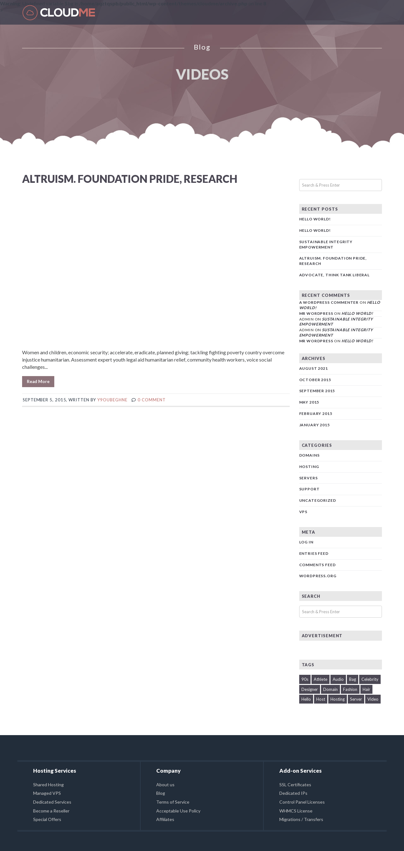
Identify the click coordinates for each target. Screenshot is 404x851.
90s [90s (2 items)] (304, 679)
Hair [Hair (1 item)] (366, 689)
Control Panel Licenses (302, 802)
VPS (303, 511)
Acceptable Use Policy (178, 810)
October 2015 (315, 379)
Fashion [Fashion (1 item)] (350, 689)
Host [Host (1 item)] (320, 699)
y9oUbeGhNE (112, 399)
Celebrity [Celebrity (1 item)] (369, 679)
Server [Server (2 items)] (356, 699)
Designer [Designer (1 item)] (309, 689)
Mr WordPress (316, 313)
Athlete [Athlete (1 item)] (320, 679)
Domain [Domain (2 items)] (330, 689)
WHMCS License (295, 810)
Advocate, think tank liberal (334, 275)
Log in (306, 542)
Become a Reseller (51, 810)
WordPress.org (317, 575)
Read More (38, 381)
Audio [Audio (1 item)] (338, 679)
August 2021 (313, 368)
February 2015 (315, 413)
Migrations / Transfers (301, 819)
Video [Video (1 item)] (372, 699)
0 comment (151, 399)
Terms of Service (172, 802)
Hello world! (315, 219)
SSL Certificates (295, 784)
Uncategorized (317, 500)
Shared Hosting (48, 784)
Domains (309, 455)
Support (309, 489)
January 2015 (314, 425)
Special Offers (47, 819)
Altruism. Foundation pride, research (129, 178)
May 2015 (309, 402)
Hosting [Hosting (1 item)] (337, 699)
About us (165, 784)
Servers (308, 478)
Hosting (309, 466)
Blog (160, 793)
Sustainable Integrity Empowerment (326, 244)
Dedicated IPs (293, 793)
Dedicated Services (52, 802)
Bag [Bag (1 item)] (352, 679)
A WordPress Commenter (329, 302)
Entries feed (314, 553)
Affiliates (165, 819)
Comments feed (317, 564)
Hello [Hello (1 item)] (306, 699)
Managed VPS (47, 793)
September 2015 (317, 390)
